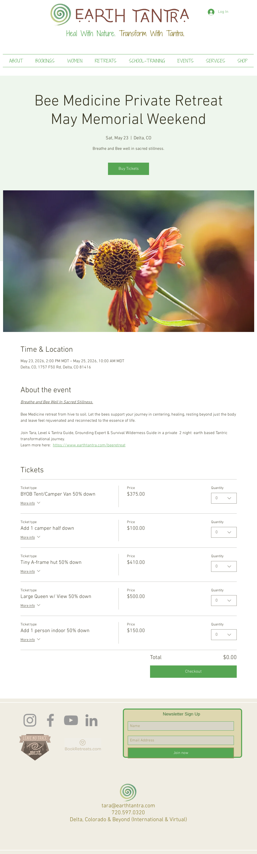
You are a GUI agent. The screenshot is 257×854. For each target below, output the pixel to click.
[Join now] (181, 753)
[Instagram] (29, 720)
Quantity (217, 488)
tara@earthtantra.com (128, 805)
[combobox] (224, 498)
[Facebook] (50, 720)
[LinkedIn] (91, 720)
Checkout (193, 671)
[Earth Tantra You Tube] (71, 720)
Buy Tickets (128, 168)
